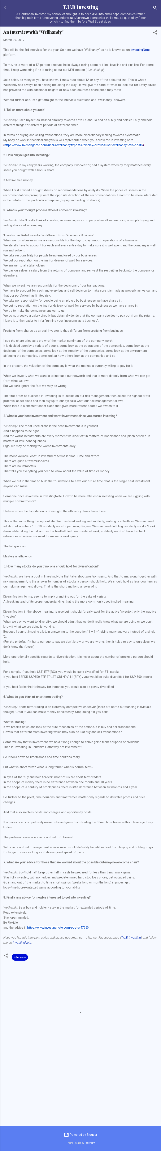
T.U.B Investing (80, 7)
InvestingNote (140, 50)
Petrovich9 (90, 1143)
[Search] (155, 8)
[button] (155, 33)
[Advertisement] (80, 1090)
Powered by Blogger (80, 1135)
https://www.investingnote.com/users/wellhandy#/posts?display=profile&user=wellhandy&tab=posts (73, 145)
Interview (20, 957)
